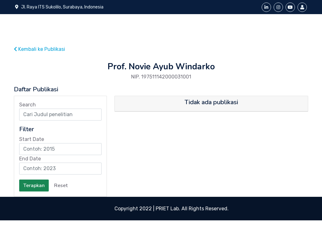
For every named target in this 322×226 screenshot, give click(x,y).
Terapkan (34, 185)
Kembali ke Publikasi (39, 49)
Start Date (31, 139)
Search (27, 105)
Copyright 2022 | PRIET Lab (146, 209)
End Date (30, 159)
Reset (61, 185)
